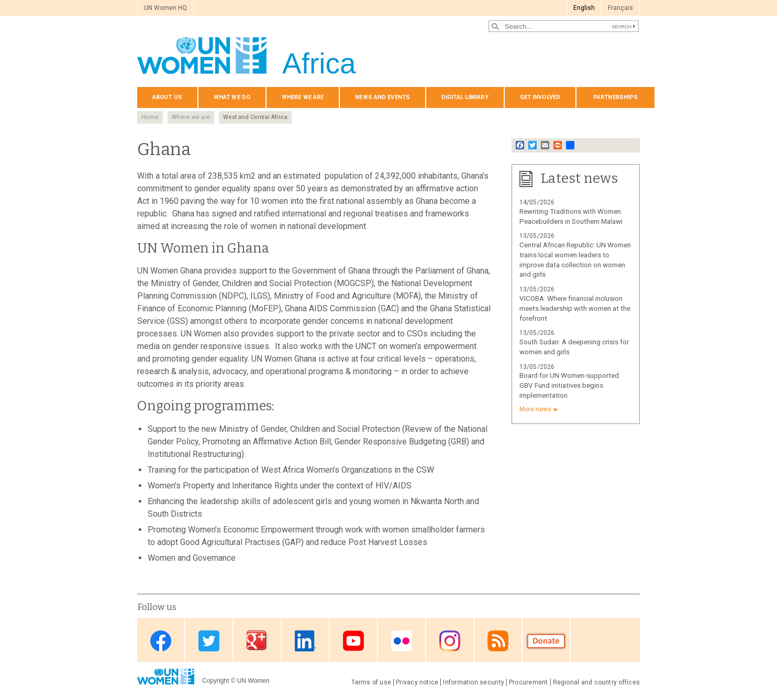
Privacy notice (417, 682)
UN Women (253, 680)
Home (150, 117)
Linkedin (305, 640)
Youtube (353, 640)
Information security (473, 682)
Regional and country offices (596, 682)
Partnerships (615, 97)
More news (535, 409)
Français (620, 8)
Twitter (208, 640)
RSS (497, 640)
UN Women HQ (165, 8)
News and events (382, 97)
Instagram (449, 640)
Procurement (528, 682)
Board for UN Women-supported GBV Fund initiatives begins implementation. (569, 385)
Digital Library (465, 97)
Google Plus (257, 640)
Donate (546, 640)
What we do (232, 97)
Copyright (215, 680)
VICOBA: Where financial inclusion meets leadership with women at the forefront (574, 308)
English (584, 8)
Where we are (303, 97)
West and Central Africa (255, 117)
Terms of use (371, 682)
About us (167, 97)
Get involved (540, 97)
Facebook (160, 640)
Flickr (401, 640)
